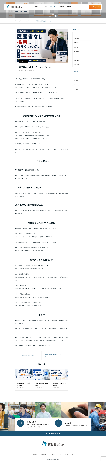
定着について (76, 80)
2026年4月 (76, 38)
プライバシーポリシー (56, 454)
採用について (23, 61)
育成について (76, 89)
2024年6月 (76, 60)
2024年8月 (76, 51)
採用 (66, 454)
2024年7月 (76, 56)
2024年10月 (77, 42)
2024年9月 (76, 47)
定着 (72, 454)
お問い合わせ (95, 7)
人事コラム (53, 6)
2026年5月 (76, 34)
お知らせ (61, 6)
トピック (75, 76)
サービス (37, 6)
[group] (24, 380)
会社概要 (69, 6)
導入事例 (44, 6)
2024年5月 (76, 64)
